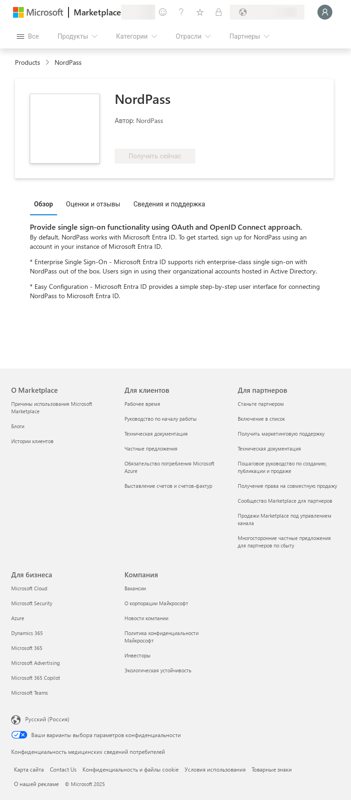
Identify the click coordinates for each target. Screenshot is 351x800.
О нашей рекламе (36, 783)
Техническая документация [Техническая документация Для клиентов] (156, 433)
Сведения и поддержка (169, 203)
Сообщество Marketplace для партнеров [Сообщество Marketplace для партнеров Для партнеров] (285, 500)
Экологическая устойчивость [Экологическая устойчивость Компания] (158, 670)
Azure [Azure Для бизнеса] (17, 618)
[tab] (46, 203)
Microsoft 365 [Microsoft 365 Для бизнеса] (26, 647)
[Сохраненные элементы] (200, 12)
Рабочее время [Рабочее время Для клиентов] (142, 403)
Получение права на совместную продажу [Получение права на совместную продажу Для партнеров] (287, 485)
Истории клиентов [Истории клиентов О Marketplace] (32, 441)
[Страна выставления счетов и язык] (267, 12)
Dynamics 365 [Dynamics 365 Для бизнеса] (27, 632)
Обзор (43, 203)
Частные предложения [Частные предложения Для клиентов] (151, 448)
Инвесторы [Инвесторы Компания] (137, 655)
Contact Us (63, 769)
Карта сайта (29, 769)
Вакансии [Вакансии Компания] (135, 588)
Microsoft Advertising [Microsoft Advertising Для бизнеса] (35, 662)
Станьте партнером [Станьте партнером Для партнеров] (261, 403)
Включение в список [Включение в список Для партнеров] (261, 418)
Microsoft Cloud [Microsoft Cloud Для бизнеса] (29, 588)
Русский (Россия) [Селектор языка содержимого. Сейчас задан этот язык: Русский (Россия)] (47, 719)
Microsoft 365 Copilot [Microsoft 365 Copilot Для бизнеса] (35, 677)
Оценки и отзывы (93, 203)
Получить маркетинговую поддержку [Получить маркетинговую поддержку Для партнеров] (281, 433)
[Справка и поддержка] (181, 12)
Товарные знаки (272, 769)
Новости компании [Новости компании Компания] (146, 618)
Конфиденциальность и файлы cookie (131, 769)
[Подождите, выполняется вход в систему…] (325, 12)
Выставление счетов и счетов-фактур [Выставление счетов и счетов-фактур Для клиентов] (168, 485)
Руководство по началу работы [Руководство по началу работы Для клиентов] (160, 418)
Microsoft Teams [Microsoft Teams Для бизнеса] (29, 692)
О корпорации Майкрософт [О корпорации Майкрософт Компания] (156, 603)
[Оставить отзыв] (162, 12)
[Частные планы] (218, 12)
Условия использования (215, 769)
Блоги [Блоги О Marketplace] (17, 426)
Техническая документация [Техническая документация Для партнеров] (269, 448)
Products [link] (27, 62)
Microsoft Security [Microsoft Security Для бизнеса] (31, 603)
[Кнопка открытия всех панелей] (27, 36)
